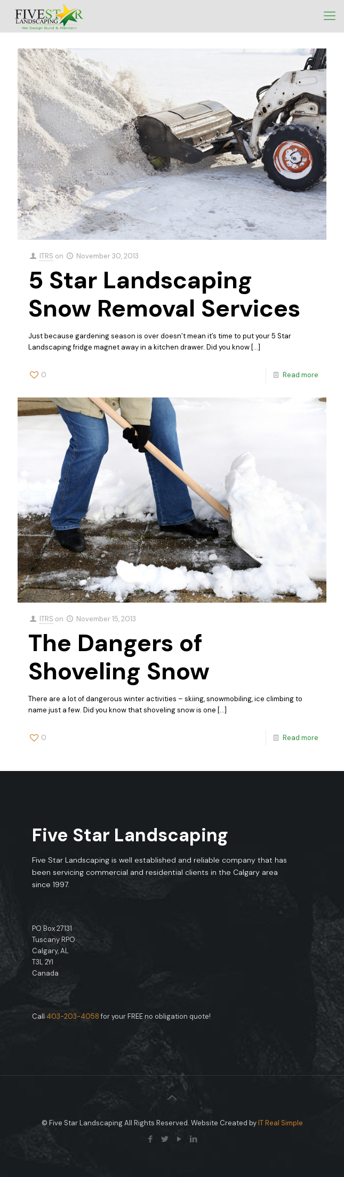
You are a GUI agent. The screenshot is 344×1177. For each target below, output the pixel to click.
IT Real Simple (280, 1122)
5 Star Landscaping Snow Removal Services (164, 294)
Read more (300, 374)
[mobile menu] (330, 16)
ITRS (46, 256)
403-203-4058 (72, 1016)
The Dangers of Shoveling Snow (119, 657)
